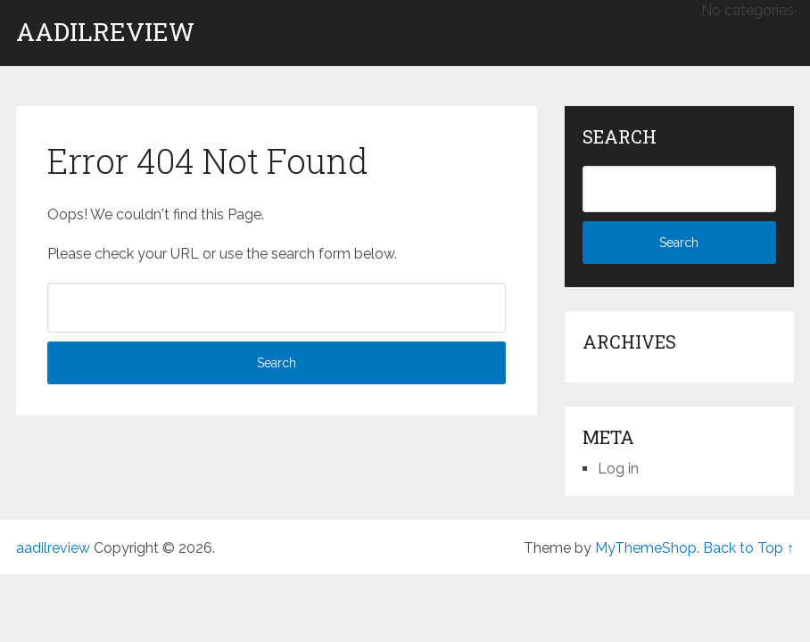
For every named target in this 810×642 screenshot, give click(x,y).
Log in (618, 468)
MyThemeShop (646, 547)
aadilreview (105, 32)
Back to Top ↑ (748, 547)
